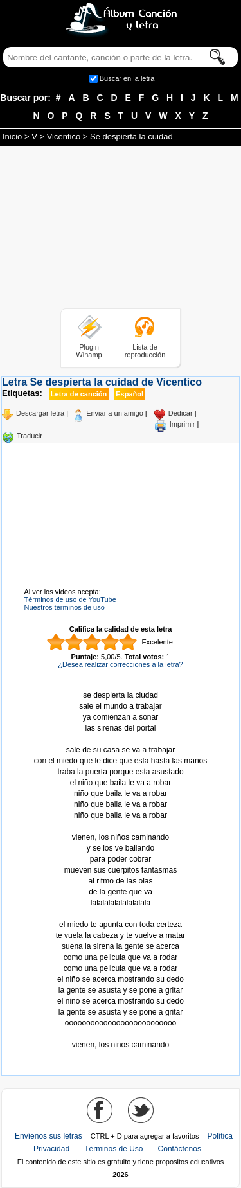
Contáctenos (179, 1148)
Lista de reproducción (145, 351)
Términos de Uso (113, 1148)
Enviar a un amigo (114, 413)
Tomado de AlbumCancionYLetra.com (121, 1034)
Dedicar (180, 413)
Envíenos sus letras (48, 1135)
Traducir (29, 435)
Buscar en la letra (127, 78)
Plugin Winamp (89, 351)
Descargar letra (40, 413)
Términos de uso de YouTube (70, 599)
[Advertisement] (121, 229)
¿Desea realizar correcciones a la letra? (120, 664)
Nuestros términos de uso (64, 607)
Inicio (12, 136)
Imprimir (182, 424)
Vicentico (64, 136)
